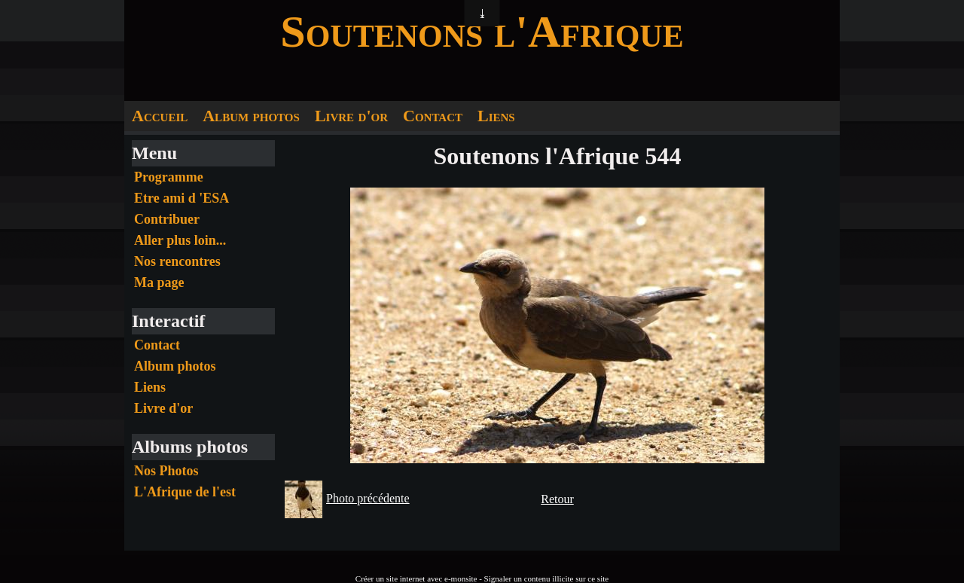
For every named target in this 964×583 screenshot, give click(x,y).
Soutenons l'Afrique (481, 31)
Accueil (160, 115)
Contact (432, 115)
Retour (557, 499)
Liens (496, 115)
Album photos (251, 115)
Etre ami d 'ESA (181, 198)
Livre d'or (351, 115)
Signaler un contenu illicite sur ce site (546, 578)
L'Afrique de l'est (185, 491)
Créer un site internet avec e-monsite (416, 578)
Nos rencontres (177, 261)
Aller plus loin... (180, 240)
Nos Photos (166, 470)
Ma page (159, 282)
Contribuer (167, 219)
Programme (168, 177)
